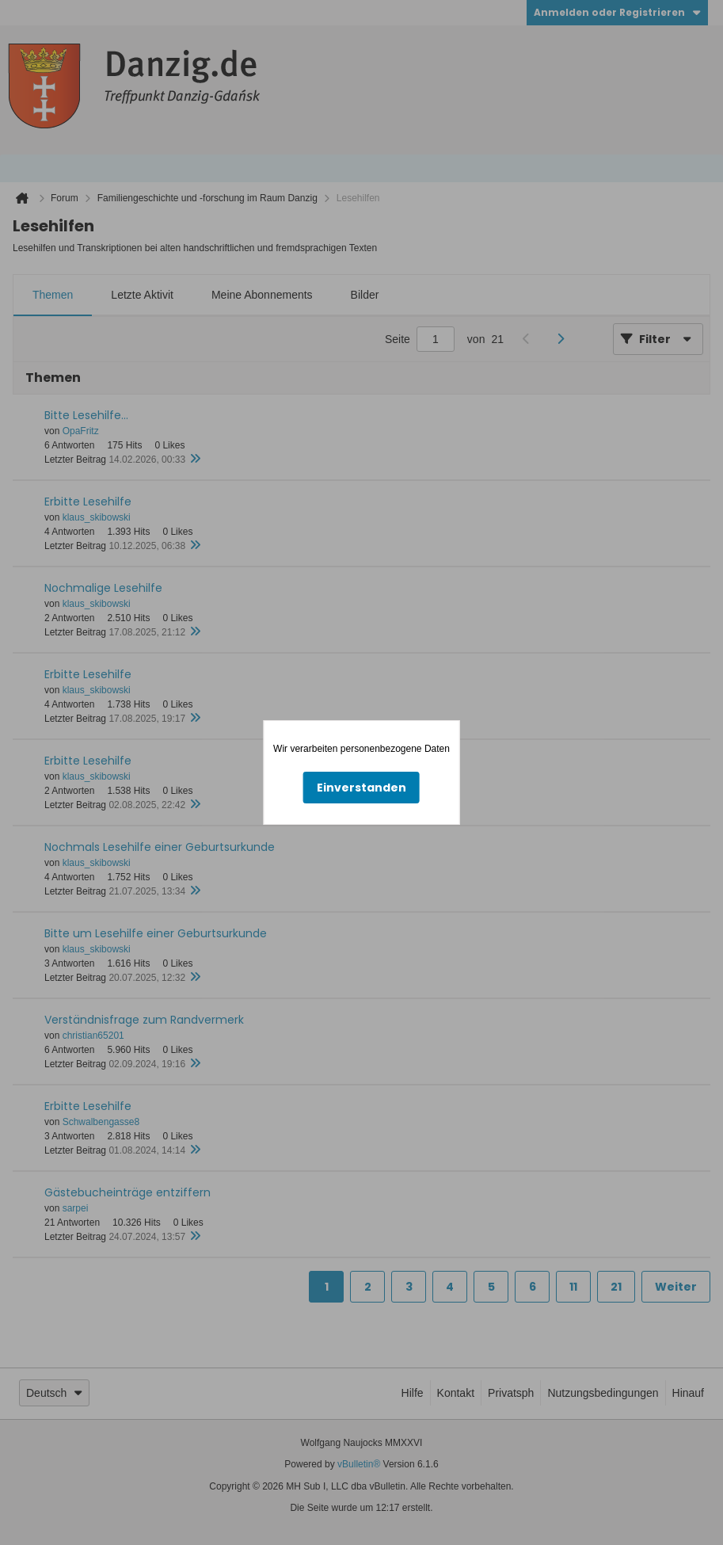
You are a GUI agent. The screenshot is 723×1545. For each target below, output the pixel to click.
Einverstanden (361, 787)
